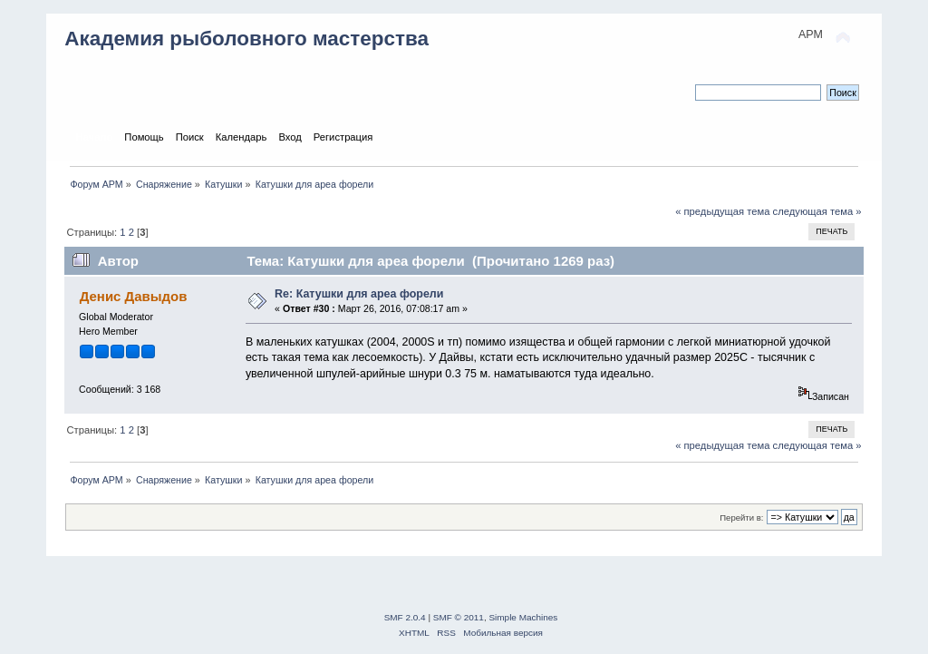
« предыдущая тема (722, 211)
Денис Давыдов (134, 296)
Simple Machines (522, 617)
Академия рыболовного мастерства (246, 38)
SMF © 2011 (458, 617)
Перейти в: (741, 517)
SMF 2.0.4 (405, 617)
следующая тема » (817, 211)
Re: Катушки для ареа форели (359, 294)
